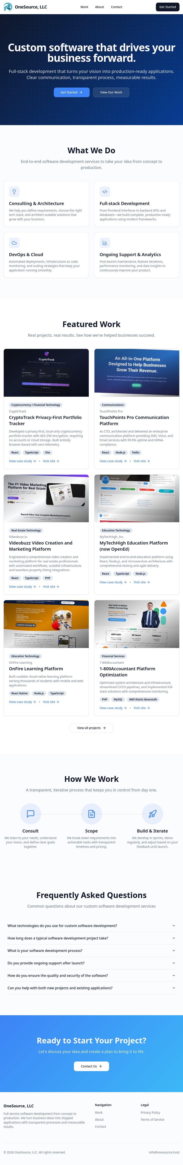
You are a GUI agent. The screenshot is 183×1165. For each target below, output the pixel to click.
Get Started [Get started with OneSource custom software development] (72, 92)
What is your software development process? (92, 950)
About (99, 7)
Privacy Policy (150, 1112)
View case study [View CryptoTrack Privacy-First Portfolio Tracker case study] (22, 461)
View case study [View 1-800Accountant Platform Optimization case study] (113, 708)
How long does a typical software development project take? (92, 938)
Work (84, 7)
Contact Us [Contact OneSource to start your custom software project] (91, 1066)
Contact (116, 7)
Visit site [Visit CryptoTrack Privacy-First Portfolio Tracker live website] (51, 461)
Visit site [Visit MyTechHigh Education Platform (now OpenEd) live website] (142, 582)
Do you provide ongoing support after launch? (92, 963)
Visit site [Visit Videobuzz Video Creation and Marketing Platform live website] (51, 586)
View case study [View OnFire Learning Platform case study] (22, 702)
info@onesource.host (164, 1152)
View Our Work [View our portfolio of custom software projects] (111, 92)
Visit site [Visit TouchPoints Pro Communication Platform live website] (142, 461)
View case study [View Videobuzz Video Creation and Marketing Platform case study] (22, 586)
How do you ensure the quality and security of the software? (92, 975)
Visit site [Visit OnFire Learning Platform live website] (51, 702)
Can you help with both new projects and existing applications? (92, 988)
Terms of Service (152, 1119)
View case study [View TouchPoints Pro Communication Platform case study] (113, 461)
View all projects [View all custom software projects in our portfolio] (91, 728)
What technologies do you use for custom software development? (92, 925)
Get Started (167, 7)
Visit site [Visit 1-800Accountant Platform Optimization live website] (142, 708)
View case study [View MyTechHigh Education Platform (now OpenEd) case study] (113, 582)
